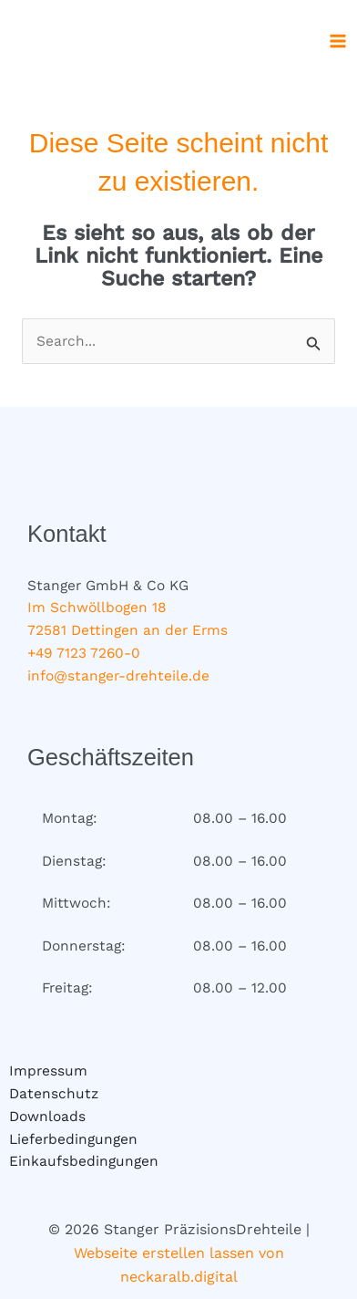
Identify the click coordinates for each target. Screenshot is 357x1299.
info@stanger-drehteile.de (118, 676)
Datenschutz (53, 1094)
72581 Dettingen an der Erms (127, 630)
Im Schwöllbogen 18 (97, 607)
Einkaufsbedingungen (83, 1161)
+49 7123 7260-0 (83, 653)
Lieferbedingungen (73, 1139)
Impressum (48, 1071)
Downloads (47, 1116)
